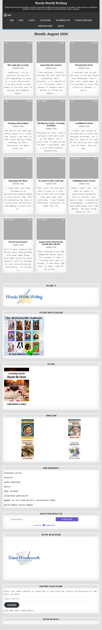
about (21, 20)
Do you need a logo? (17, 242)
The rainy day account (18, 65)
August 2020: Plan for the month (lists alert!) (51, 243)
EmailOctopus (49, 524)
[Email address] (32, 519)
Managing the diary (17, 181)
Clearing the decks (84, 65)
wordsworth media (45, 26)
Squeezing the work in (51, 65)
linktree (61, 26)
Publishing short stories (84, 181)
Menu (9, 15)
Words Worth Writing (51, 3)
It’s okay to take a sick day (51, 181)
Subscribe (11, 604)
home (12, 20)
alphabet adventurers (83, 20)
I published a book (84, 123)
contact (32, 20)
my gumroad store (63, 20)
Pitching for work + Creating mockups (51, 124)
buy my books (46, 20)
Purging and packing (18, 123)
